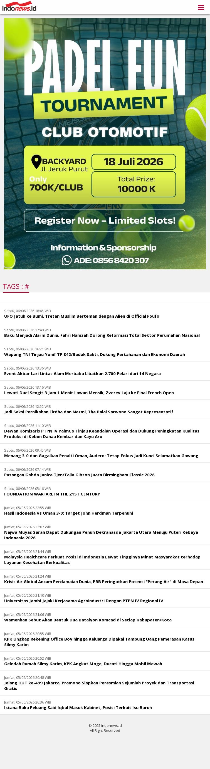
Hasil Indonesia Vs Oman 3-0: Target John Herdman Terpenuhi (68, 513)
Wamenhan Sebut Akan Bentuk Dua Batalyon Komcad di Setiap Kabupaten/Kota (88, 620)
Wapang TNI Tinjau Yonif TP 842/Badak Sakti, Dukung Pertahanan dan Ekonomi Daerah (94, 354)
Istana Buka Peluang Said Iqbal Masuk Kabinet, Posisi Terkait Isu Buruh (78, 707)
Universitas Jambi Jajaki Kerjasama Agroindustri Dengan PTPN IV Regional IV (83, 600)
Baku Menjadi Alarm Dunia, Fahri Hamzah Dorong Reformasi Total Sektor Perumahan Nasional (102, 335)
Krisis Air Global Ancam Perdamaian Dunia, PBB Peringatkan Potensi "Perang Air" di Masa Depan (103, 581)
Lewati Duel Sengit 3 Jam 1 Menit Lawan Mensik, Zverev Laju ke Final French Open (89, 392)
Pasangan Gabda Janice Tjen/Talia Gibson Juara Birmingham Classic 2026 (79, 474)
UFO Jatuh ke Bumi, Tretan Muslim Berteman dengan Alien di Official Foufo (81, 316)
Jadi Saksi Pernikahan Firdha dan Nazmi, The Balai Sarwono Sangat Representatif (88, 411)
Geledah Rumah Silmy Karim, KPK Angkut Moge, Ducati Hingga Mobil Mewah (83, 663)
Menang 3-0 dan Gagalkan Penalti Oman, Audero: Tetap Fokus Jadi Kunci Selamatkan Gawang (101, 455)
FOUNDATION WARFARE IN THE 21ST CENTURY (52, 494)
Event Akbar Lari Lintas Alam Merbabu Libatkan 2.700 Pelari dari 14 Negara (82, 373)
